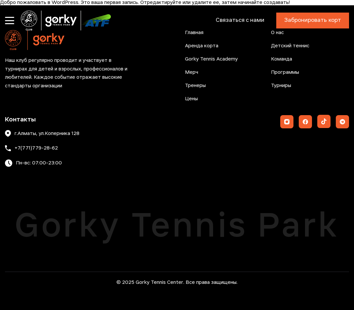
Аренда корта (201, 46)
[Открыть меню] (9, 20)
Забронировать (312, 20)
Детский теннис (290, 46)
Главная (194, 32)
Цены (191, 99)
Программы (285, 72)
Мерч (191, 72)
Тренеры (195, 85)
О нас (277, 32)
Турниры (281, 85)
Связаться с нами (240, 20)
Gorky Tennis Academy (211, 59)
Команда (281, 59)
